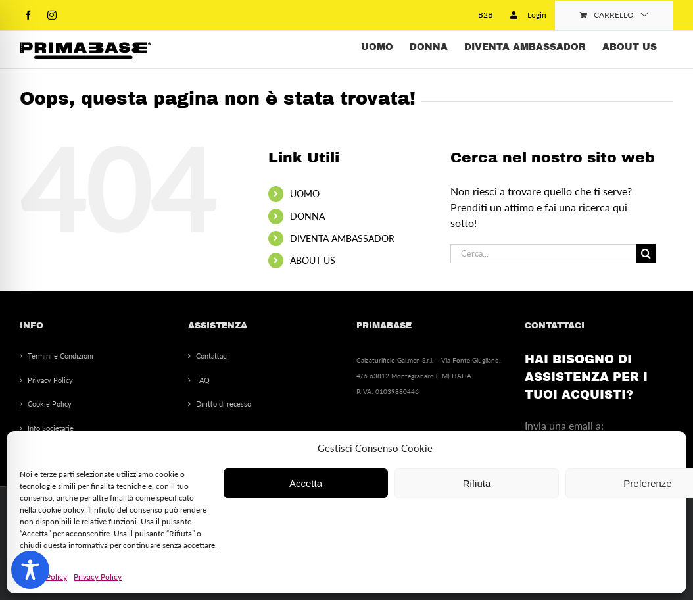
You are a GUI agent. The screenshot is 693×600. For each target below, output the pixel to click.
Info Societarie (51, 428)
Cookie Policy (50, 403)
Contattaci (212, 355)
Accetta (305, 483)
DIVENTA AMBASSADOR (342, 238)
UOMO (305, 193)
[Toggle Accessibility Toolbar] (30, 569)
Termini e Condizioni (60, 355)
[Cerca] (646, 253)
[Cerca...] (543, 253)
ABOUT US (312, 260)
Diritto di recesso (223, 403)
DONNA (307, 216)
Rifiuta (477, 483)
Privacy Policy (98, 577)
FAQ (203, 380)
